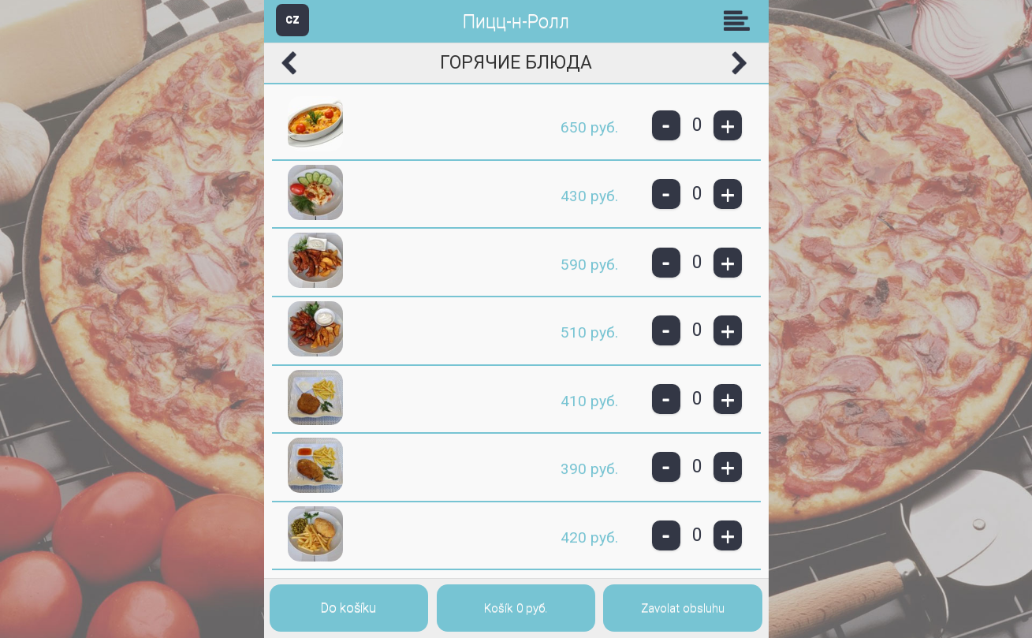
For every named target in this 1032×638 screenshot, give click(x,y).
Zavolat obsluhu (683, 608)
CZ (292, 19)
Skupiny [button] (740, 20)
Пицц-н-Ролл (516, 21)
